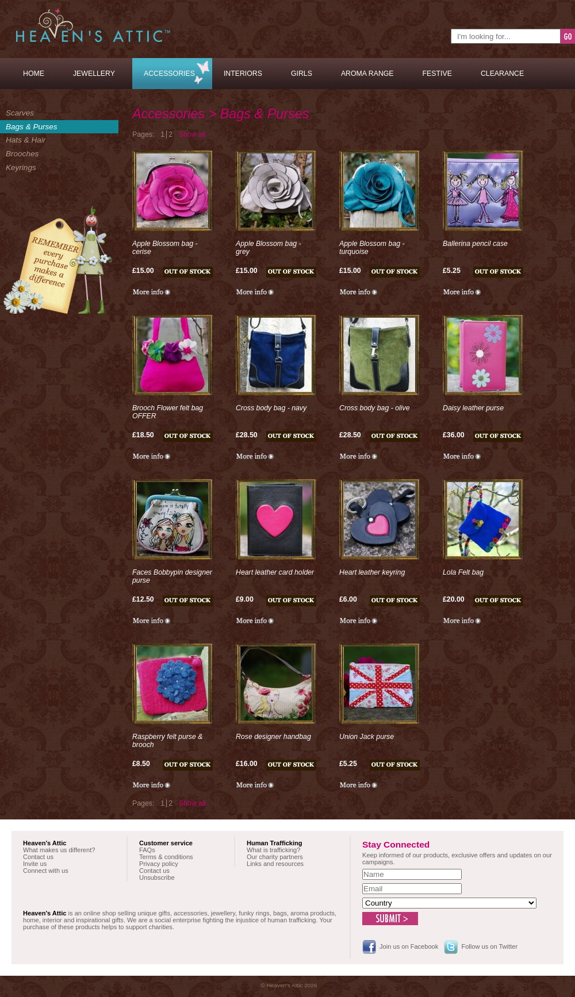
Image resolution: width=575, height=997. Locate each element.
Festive (437, 74)
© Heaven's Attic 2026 (289, 985)
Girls (301, 74)
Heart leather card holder (275, 572)
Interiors (243, 74)
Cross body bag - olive (374, 408)
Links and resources (275, 863)
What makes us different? (59, 849)
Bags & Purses (31, 126)
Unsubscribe (157, 877)
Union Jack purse (366, 737)
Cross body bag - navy (271, 408)
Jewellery (94, 74)
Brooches (22, 153)
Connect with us (45, 870)
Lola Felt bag (463, 572)
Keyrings (21, 167)
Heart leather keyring (372, 572)
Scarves (20, 113)
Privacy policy (158, 863)
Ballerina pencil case (475, 244)
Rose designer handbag (273, 737)
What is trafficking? (273, 849)
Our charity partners (275, 856)
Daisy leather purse (473, 408)
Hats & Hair (25, 140)
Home (33, 74)
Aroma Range (367, 74)
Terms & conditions (166, 856)
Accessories (169, 74)
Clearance (502, 74)
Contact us (38, 856)
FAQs (147, 849)
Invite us (35, 863)
